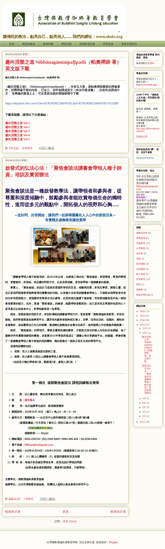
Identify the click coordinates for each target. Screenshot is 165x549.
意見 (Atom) (70, 521)
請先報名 (30, 400)
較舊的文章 (118, 511)
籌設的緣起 (28, 43)
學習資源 (108, 43)
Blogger (113, 542)
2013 (142, 324)
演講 (138, 258)
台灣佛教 (140, 248)
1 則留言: (29, 498)
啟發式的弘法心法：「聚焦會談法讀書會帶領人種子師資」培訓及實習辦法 (146, 379)
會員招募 (48, 43)
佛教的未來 (142, 233)
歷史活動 (66, 43)
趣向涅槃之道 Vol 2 (17, 127)
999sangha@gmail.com (39, 444)
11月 (145, 328)
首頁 (11, 43)
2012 (142, 421)
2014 (142, 320)
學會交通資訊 (129, 43)
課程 (138, 284)
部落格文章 (142, 136)
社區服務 (140, 269)
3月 (144, 416)
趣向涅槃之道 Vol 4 (17, 135)
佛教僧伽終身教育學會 (145, 158)
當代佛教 (140, 264)
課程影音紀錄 (87, 43)
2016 (142, 311)
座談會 (139, 253)
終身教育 (140, 279)
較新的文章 (13, 511)
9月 (144, 398)
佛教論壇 (140, 238)
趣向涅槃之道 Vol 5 (17, 139)
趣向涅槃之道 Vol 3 (17, 131)
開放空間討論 (143, 294)
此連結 (151, 63)
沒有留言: (28, 148)
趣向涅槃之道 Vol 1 (17, 123)
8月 (144, 403)
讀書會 (139, 289)
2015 (142, 315)
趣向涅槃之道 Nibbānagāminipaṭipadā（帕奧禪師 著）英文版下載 (147, 349)
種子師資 (140, 274)
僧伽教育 (140, 243)
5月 (144, 411)
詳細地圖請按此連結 (40, 428)
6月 (144, 407)
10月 (145, 333)
